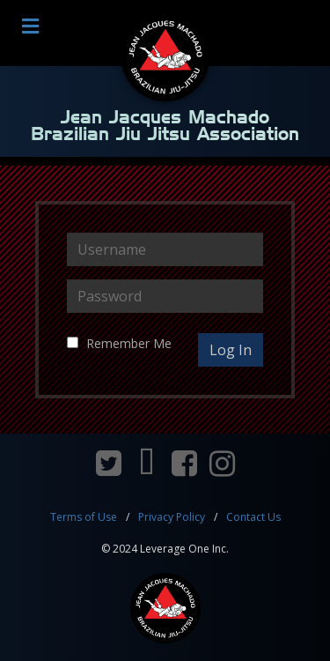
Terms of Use (83, 516)
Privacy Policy (171, 516)
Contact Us (253, 516)
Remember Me (129, 343)
